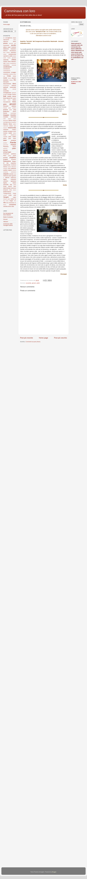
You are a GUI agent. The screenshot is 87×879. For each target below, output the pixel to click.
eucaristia (28, 283)
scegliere (9, 170)
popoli (14, 155)
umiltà (10, 195)
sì (3, 177)
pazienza (5, 148)
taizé (14, 186)
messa (11, 125)
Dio (15, 80)
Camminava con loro (19, 11)
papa (5, 140)
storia (14, 184)
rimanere (5, 168)
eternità (14, 89)
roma (9, 168)
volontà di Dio (7, 206)
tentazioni (5, 190)
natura (14, 133)
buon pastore (6, 52)
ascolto (13, 45)
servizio (11, 174)
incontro (13, 115)
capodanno (6, 56)
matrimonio (5, 125)
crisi (4, 76)
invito (4, 118)
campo (4, 54)
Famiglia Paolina (11, 94)
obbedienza (13, 134)
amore (5, 43)
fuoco (9, 99)
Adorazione (6, 39)
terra (10, 190)
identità (5, 113)
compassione (13, 63)
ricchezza (13, 165)
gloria (10, 109)
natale (10, 133)
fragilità (14, 98)
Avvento (13, 47)
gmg (14, 109)
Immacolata (13, 113)
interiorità (13, 117)
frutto (4, 99)
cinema (7, 63)
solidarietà (13, 179)
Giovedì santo (7, 107)
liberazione (5, 120)
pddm (38, 283)
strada (4, 186)
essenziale (13, 87)
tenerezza (13, 188)
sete (15, 174)
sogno (5, 179)
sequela (6, 174)
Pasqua (13, 144)
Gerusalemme (6, 102)
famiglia (5, 94)
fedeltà (9, 96)
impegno (6, 115)
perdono (13, 154)
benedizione (13, 50)
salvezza (13, 168)
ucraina (5, 195)
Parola (13, 142)
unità (14, 195)
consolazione (6, 68)
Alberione (5, 41)
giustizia (5, 109)
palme (4, 138)
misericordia (12, 127)
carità (10, 56)
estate (5, 89)
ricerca (5, 166)
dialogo (11, 80)
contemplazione (6, 70)
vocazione (12, 204)
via (15, 199)
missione (5, 129)
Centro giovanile (11, 57)
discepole (6, 82)
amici (14, 41)
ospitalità (5, 136)
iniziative (5, 117)
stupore (10, 186)
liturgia (14, 120)
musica (5, 133)
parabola (13, 140)
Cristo (9, 76)
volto (12, 206)
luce (7, 122)
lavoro (9, 118)
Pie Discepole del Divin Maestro (8, 214)
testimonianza (7, 191)
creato (14, 74)
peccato (5, 150)
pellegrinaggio (7, 152)
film (11, 98)
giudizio (14, 107)
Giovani (5, 219)
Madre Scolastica (12, 122)
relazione (13, 163)
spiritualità (5, 184)
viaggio (11, 200)
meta (15, 125)
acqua (14, 38)
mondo (5, 131)
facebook (14, 92)
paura (14, 146)
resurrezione (6, 165)
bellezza (5, 50)
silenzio (7, 177)
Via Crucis (6, 200)
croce (14, 76)
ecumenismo (6, 85)
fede (4, 96)
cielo (4, 63)
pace (10, 136)
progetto (5, 159)
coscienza (5, 74)
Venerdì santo (6, 199)
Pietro (4, 155)
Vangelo (6, 197)
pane (9, 138)
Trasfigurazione (7, 193)
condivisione (7, 67)
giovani (34, 283)
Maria (10, 124)
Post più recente (26, 338)
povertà (5, 157)
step (11, 184)
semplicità (5, 172)
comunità (14, 65)
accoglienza (8, 38)
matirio (14, 124)
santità (5, 170)
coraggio (13, 72)
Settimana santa (7, 175)
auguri (9, 47)
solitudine (5, 181)
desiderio (5, 80)
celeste (14, 56)
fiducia (8, 98)
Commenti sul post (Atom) (33, 341)
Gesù (14, 102)
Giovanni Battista (9, 106)
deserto (14, 78)
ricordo (9, 166)
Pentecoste (6, 154)
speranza (13, 181)
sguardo (14, 175)
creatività (11, 74)
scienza (14, 170)
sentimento (13, 172)
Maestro (5, 124)
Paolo (14, 138)
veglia (14, 197)
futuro (14, 100)
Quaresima (7, 161)
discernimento (7, 83)
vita (4, 202)
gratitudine (6, 111)
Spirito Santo (9, 183)
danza (9, 78)
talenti (5, 188)
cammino (13, 52)
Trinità (14, 193)
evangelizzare (7, 92)
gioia (4, 104)
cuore (5, 78)
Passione (6, 146)
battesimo (6, 49)
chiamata (5, 59)
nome (4, 135)
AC (4, 37)
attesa (5, 47)
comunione (6, 65)
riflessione (13, 166)
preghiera (13, 157)
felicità (14, 96)
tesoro (14, 189)
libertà (10, 120)
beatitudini (13, 49)
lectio (15, 118)
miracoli (5, 127)
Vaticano (5, 221)
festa (4, 98)
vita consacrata (10, 202)
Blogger (54, 872)
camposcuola (12, 54)
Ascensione (6, 45)
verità (12, 199)
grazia (14, 111)
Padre (14, 136)
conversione (6, 72)
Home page (43, 338)
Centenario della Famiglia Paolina (8, 224)
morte (14, 131)
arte (15, 43)
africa (14, 39)
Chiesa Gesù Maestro (9, 61)
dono (14, 83)
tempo (9, 188)
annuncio (11, 43)
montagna (10, 131)
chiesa (14, 59)
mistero (14, 129)
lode (4, 122)
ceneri (4, 57)
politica (9, 155)
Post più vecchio (60, 338)
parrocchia (5, 144)
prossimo (13, 159)
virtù (15, 200)
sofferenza (13, 177)
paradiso (5, 142)
